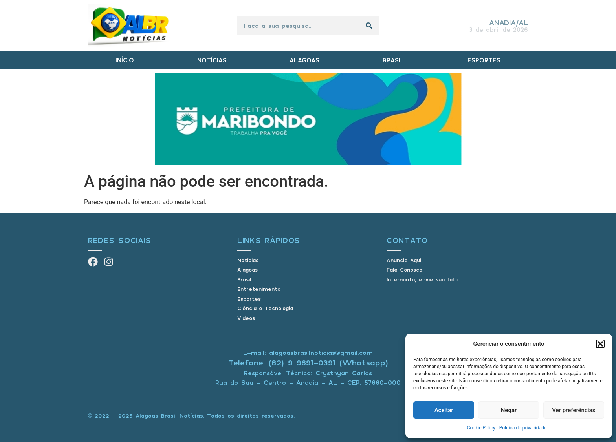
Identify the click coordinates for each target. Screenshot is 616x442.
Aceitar (443, 410)
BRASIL (393, 60)
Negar (509, 410)
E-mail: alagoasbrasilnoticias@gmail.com (308, 352)
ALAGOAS (304, 60)
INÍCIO (125, 60)
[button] (600, 344)
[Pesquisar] (369, 25)
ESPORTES (484, 60)
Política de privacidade (523, 428)
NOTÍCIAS (212, 60)
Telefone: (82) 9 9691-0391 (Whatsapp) (308, 362)
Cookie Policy (481, 428)
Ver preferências (573, 410)
